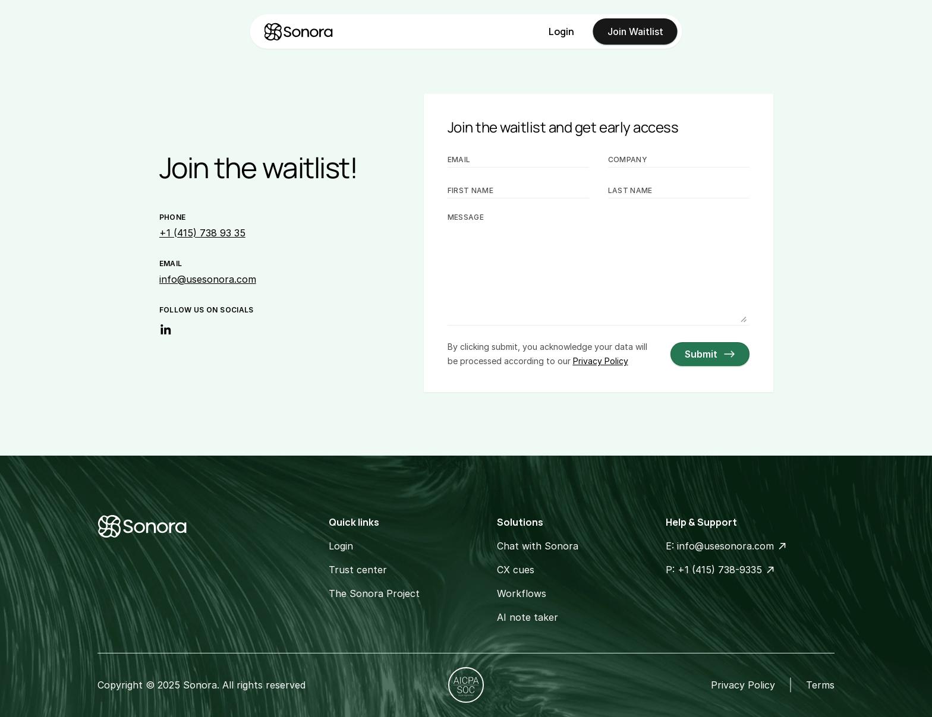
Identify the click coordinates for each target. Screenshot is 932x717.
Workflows (521, 593)
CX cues (515, 570)
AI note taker (527, 617)
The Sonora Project (374, 593)
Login (561, 31)
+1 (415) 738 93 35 (202, 233)
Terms (820, 685)
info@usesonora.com (207, 279)
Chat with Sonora (537, 546)
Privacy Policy (743, 685)
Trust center (358, 570)
